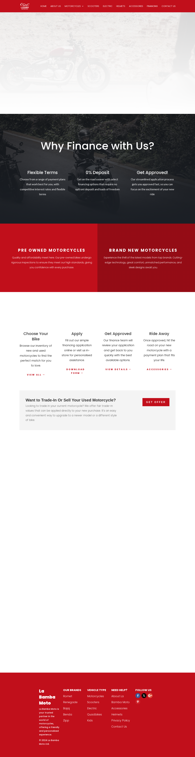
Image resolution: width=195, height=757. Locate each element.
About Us (55, 6)
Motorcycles (73, 6)
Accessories (136, 6)
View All (34, 374)
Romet (67, 696)
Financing (152, 6)
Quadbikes (94, 714)
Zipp (66, 720)
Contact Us (169, 6)
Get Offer (156, 402)
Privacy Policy (120, 720)
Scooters (93, 6)
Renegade (70, 702)
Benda (67, 714)
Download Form (75, 371)
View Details (116, 369)
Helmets (120, 6)
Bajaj (66, 708)
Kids (90, 720)
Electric (107, 6)
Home (43, 6)
